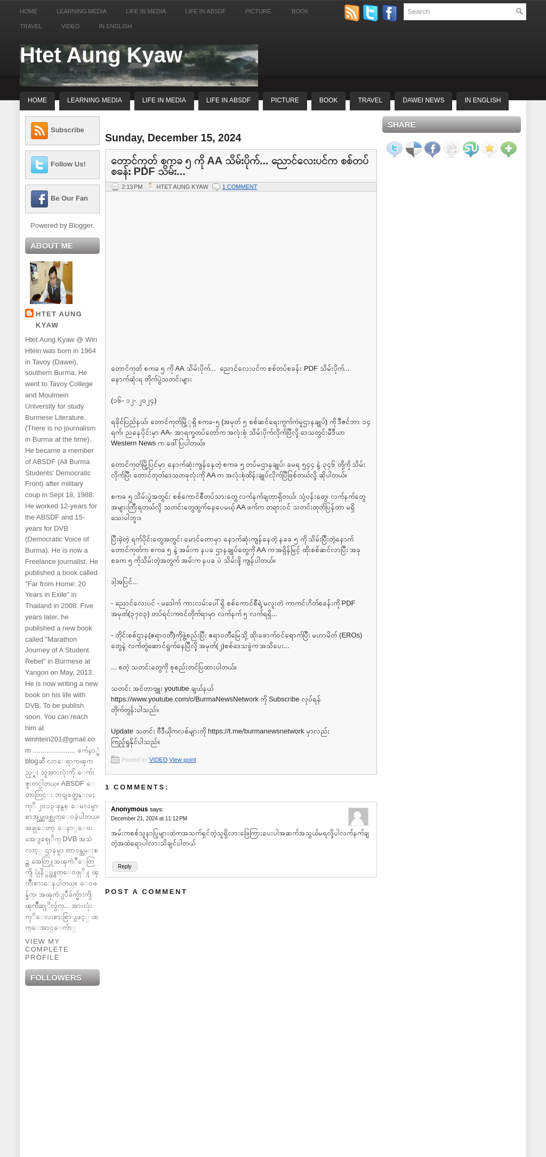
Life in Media (146, 11)
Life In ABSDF (228, 100)
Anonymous (129, 809)
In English (115, 26)
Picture (285, 100)
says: (157, 809)
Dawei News (423, 100)
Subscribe (67, 130)
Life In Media (164, 100)
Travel (31, 26)
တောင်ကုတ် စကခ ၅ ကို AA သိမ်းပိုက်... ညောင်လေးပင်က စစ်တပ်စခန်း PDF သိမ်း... (239, 166)
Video (70, 26)
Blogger (80, 225)
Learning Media (82, 11)
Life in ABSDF (205, 11)
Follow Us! (68, 164)
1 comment (240, 186)
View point (182, 759)
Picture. (258, 11)
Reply (125, 866)
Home (28, 11)
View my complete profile (47, 949)
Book (300, 11)
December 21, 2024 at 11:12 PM (149, 818)
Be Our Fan (69, 198)
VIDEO (158, 759)
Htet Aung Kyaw (101, 55)
